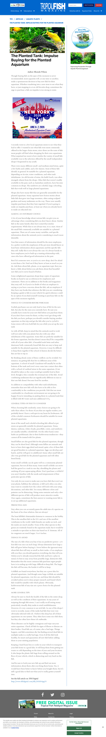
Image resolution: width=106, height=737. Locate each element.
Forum (36, 713)
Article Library (15, 11)
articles (19, 19)
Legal (71, 713)
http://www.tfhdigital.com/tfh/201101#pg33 (28, 681)
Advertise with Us (75, 11)
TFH (11, 19)
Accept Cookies (79, 733)
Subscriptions (28, 11)
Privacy (72, 717)
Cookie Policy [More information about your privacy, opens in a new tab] (15, 727)
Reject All (79, 728)
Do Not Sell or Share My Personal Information (79, 722)
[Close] (103, 727)
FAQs (35, 717)
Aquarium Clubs (87, 11)
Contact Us (51, 717)
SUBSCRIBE (98, 5)
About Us (96, 11)
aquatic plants (33, 19)
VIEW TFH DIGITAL (88, 5)
